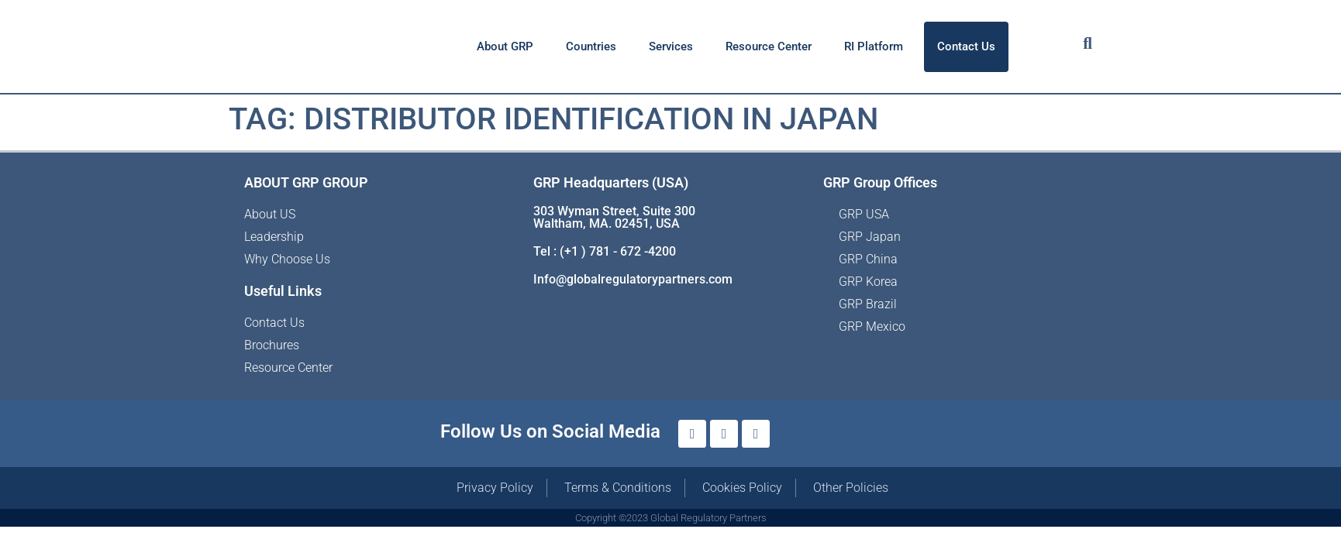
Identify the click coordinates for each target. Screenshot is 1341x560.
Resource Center (769, 46)
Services (671, 46)
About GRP (505, 46)
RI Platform (873, 46)
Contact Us (966, 46)
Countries (591, 46)
